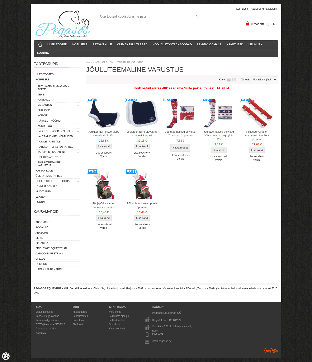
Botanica (42, 243)
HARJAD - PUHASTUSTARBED (56, 146)
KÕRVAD (43, 115)
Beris (39, 237)
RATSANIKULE (102, 44)
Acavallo (42, 227)
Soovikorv (114, 324)
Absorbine (43, 222)
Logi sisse (242, 8)
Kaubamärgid (79, 311)
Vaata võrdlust (117, 328)
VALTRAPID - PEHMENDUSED (55, 136)
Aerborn (42, 232)
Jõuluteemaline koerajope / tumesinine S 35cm (103, 133)
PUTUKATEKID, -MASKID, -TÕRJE (53, 88)
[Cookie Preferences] (6, 356)
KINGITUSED (235, 44)
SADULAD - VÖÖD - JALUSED (55, 131)
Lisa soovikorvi (104, 152)
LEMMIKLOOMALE (209, 44)
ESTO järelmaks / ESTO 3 (50, 324)
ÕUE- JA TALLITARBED (132, 44)
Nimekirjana (229, 79)
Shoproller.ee (271, 350)
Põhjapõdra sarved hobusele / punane (103, 205)
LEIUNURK (256, 44)
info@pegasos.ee (162, 341)
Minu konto (115, 311)
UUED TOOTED (57, 44)
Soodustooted (80, 316)
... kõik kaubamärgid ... (51, 269)
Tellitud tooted (116, 320)
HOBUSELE (79, 44)
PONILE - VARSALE (49, 141)
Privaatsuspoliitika (46, 328)
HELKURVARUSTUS (49, 157)
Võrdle (104, 156)
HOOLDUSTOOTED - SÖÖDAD (172, 44)
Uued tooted (79, 320)
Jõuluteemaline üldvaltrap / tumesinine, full (142, 133)
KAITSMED (44, 99)
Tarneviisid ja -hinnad (48, 320)
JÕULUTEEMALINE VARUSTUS (49, 164)
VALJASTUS (45, 105)
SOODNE (43, 52)
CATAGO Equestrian (49, 253)
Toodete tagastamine (47, 316)
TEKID (41, 94)
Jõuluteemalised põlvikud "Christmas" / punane (180, 133)
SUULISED (44, 110)
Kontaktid (41, 332)
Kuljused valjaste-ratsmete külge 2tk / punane (257, 135)
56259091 (157, 333)
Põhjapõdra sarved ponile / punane (142, 205)
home (89, 62)
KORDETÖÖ (45, 125)
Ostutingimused (44, 311)
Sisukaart (77, 324)
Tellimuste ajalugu (119, 316)
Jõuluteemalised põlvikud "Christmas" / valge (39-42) (218, 135)
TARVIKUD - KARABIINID (52, 152)
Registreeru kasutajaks (264, 8)
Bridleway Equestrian (51, 248)
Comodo (41, 264)
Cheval (40, 258)
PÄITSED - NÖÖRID (49, 120)
